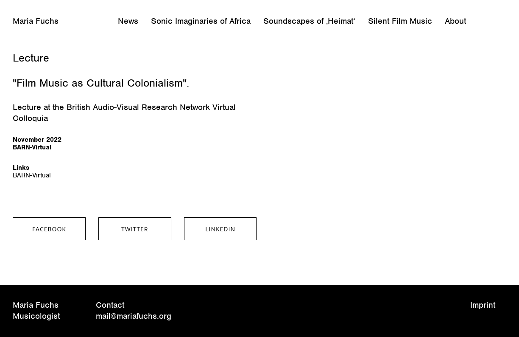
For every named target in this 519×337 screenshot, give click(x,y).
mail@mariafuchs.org (133, 316)
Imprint (482, 305)
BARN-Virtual (32, 175)
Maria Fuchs (36, 21)
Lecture (31, 58)
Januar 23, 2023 (35, 44)
